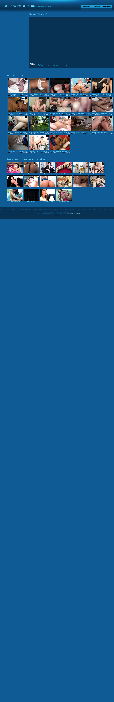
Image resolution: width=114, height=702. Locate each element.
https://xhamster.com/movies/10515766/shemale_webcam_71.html (54, 65)
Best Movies (86, 6)
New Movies (97, 6)
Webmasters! (57, 214)
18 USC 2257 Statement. (72, 213)
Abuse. (78, 213)
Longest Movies (107, 6)
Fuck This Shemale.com (18, 6)
